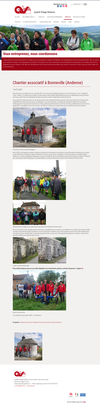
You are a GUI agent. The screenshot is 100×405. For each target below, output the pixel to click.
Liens (70, 22)
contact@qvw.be (19, 386)
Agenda (56, 22)
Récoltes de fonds (79, 17)
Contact (77, 22)
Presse (63, 22)
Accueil (17, 17)
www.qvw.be (31, 386)
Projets (17, 22)
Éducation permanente (54, 17)
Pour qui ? (41, 17)
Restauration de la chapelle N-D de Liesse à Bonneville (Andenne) (41, 322)
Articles (68, 17)
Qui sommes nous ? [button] (29, 17)
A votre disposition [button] (30, 22)
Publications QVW (45, 22)
